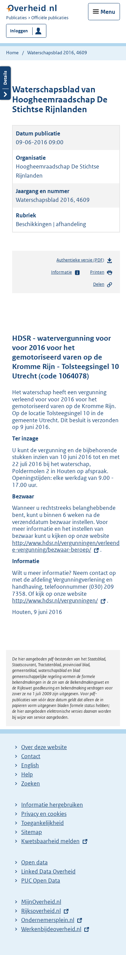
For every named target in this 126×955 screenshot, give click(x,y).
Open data (34, 862)
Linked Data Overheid (48, 871)
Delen (103, 284)
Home (12, 53)
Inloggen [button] (19, 31)
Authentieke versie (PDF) (84, 261)
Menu (107, 12)
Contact (30, 756)
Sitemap (31, 832)
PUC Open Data (40, 880)
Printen (101, 272)
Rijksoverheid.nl (41, 911)
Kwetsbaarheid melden (50, 841)
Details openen (5, 83)
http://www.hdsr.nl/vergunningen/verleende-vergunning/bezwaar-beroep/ (66, 546)
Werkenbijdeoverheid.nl (51, 929)
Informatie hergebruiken (52, 804)
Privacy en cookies (44, 814)
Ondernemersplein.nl (47, 920)
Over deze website (44, 747)
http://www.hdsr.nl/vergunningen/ (55, 600)
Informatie (65, 272)
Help (27, 774)
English (30, 765)
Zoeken (30, 783)
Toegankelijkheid (42, 823)
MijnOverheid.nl (41, 901)
